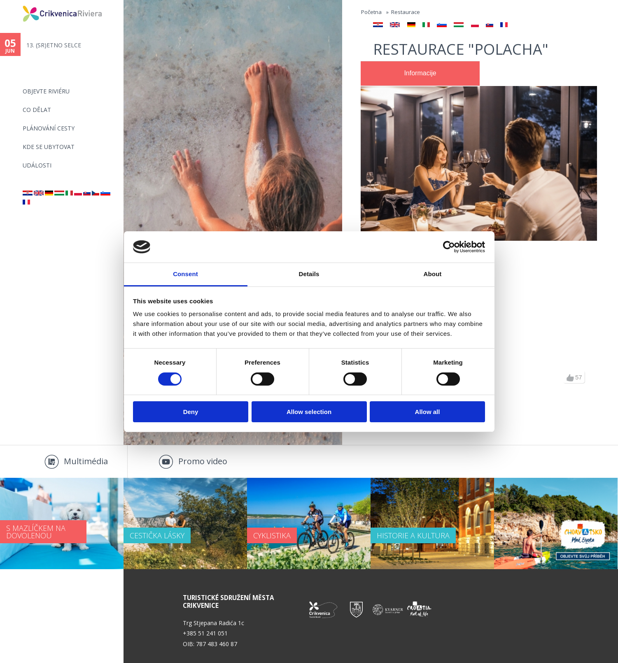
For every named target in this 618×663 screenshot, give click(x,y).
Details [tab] (309, 273)
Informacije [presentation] (420, 73)
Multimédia (86, 461)
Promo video (202, 461)
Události (37, 165)
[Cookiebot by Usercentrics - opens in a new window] (449, 247)
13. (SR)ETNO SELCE (53, 45)
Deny (190, 411)
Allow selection (309, 411)
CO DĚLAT (37, 110)
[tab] (420, 73)
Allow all (427, 411)
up (570, 378)
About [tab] (433, 273)
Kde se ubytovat (49, 147)
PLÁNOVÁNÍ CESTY (49, 128)
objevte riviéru (46, 91)
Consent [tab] (185, 273)
